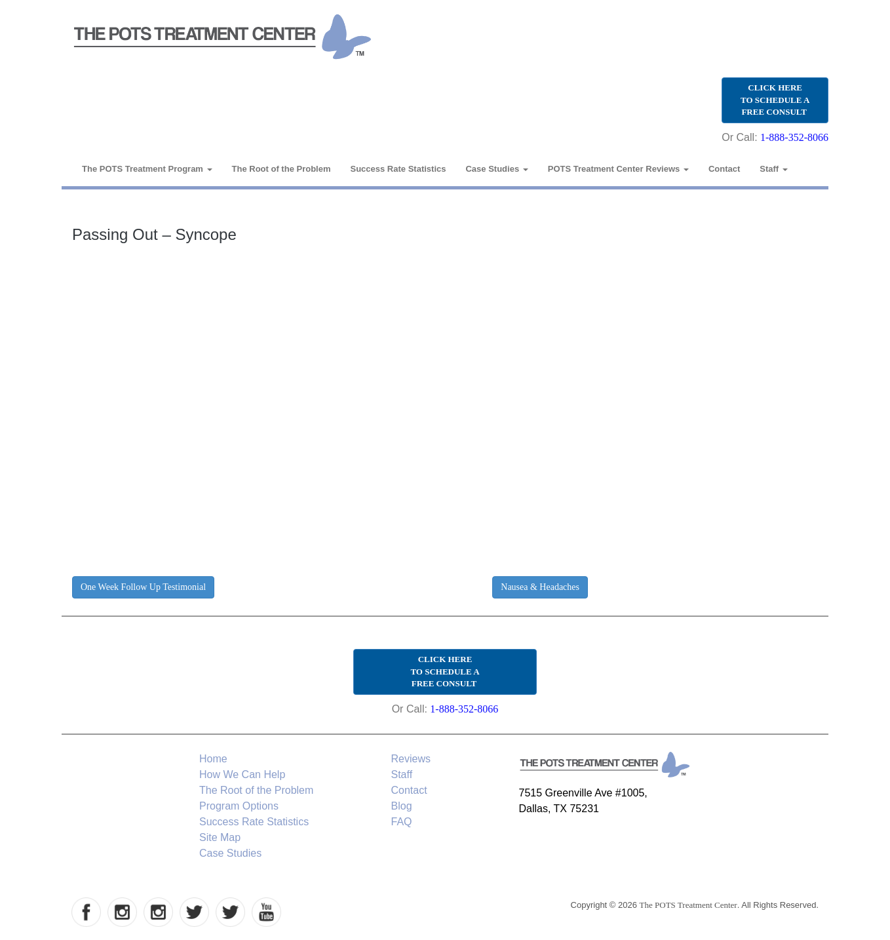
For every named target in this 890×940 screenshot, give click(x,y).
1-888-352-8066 (794, 137)
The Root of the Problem (281, 169)
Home (213, 758)
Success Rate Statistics (398, 169)
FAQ (401, 821)
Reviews (411, 758)
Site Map (220, 837)
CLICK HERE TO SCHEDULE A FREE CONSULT (775, 100)
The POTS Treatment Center (688, 905)
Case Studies (496, 169)
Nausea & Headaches (540, 587)
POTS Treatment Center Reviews (618, 169)
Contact (724, 169)
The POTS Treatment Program (147, 169)
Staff (774, 169)
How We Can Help (242, 774)
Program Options (239, 806)
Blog (401, 806)
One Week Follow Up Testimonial (143, 587)
